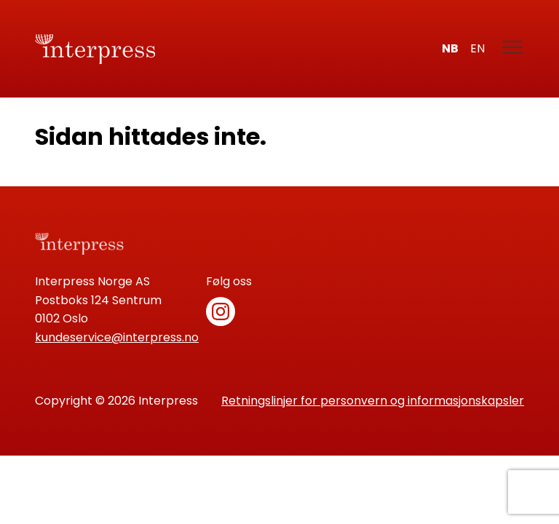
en (477, 48)
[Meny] (513, 48)
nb (450, 48)
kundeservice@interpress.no (117, 337)
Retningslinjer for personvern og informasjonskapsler (372, 400)
